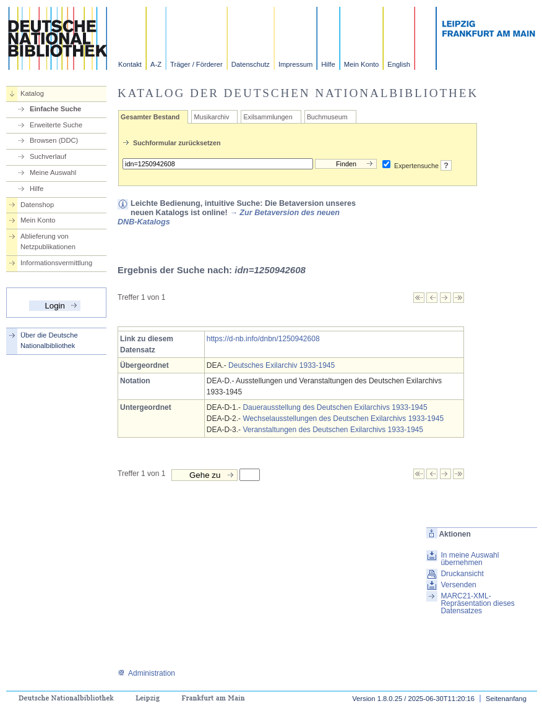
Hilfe (328, 64)
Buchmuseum (327, 117)
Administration (146, 673)
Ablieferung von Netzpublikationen (47, 241)
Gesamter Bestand (150, 117)
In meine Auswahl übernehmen (470, 559)
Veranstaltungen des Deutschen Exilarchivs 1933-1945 (333, 429)
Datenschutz (250, 64)
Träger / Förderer (196, 64)
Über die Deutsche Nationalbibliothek (49, 340)
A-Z (155, 64)
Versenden (458, 584)
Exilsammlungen (267, 117)
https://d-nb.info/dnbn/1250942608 (263, 338)
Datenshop (37, 204)
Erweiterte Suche (56, 125)
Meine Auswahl (53, 172)
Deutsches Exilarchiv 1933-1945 (281, 365)
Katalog (32, 93)
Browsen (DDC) (54, 140)
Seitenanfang (506, 698)
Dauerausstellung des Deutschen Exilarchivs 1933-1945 (335, 407)
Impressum (295, 64)
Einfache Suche (55, 109)
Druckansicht (462, 573)
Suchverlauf (48, 156)
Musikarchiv (211, 117)
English (398, 64)
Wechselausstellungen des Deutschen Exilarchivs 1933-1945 (343, 418)
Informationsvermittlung (56, 262)
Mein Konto (361, 64)
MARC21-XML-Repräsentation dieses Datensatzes (477, 603)
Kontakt (130, 64)
